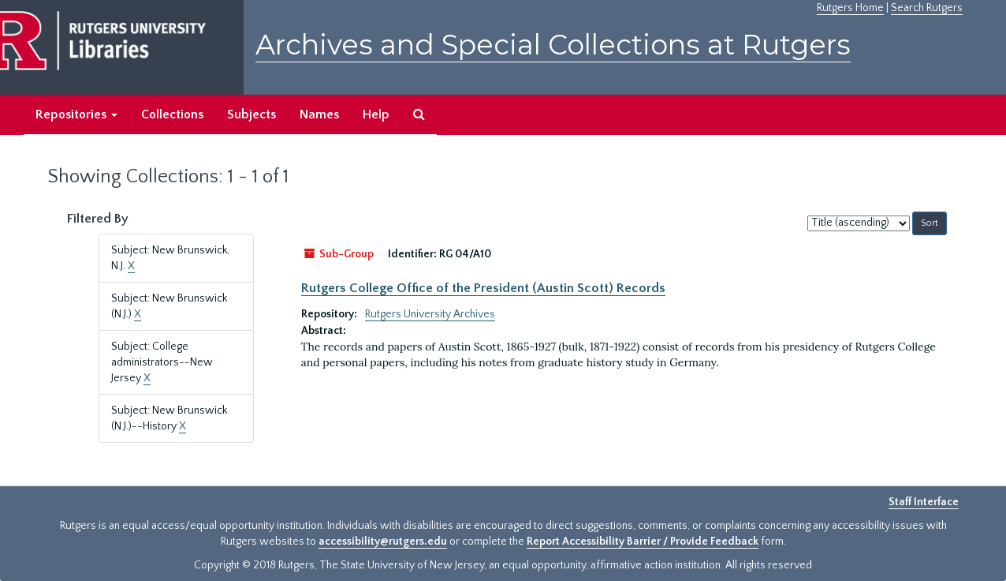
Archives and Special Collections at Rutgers (553, 45)
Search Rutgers (927, 8)
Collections (172, 114)
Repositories (76, 114)
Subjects (251, 114)
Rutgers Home (850, 8)
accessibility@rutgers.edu (383, 541)
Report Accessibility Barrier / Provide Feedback (642, 541)
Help (376, 114)
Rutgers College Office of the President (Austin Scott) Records (483, 288)
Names (319, 114)
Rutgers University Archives (430, 314)
